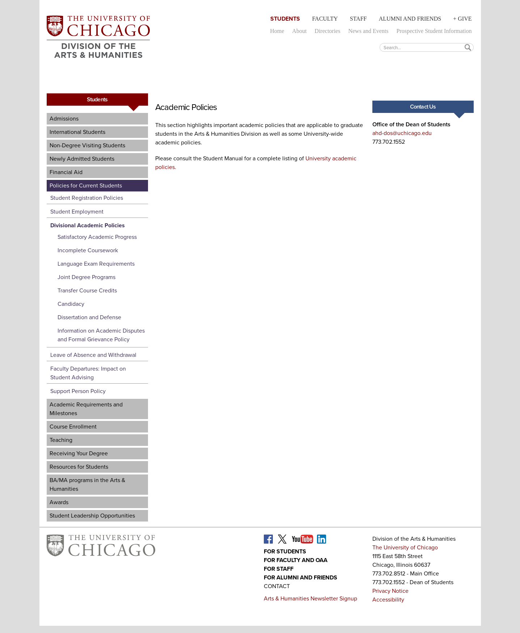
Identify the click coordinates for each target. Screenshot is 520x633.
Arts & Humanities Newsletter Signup (310, 598)
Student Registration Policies (86, 198)
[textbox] (427, 47)
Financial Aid (66, 172)
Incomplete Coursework (88, 250)
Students (285, 18)
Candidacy (71, 304)
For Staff (278, 569)
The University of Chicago (405, 547)
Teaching (61, 440)
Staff (358, 19)
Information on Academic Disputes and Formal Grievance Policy (101, 334)
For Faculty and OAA (295, 560)
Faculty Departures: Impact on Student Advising (88, 372)
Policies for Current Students (86, 185)
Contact (277, 586)
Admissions (64, 118)
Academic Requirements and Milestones (86, 408)
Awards (59, 502)
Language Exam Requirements (96, 263)
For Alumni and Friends (300, 577)
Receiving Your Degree (79, 453)
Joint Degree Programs (86, 277)
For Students (285, 551)
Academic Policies (186, 107)
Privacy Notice (390, 591)
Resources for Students (79, 467)
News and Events (368, 31)
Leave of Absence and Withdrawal (93, 355)
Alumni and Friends (410, 19)
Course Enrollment (73, 426)
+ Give (462, 19)
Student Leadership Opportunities (92, 515)
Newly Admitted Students (82, 159)
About (299, 31)
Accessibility (388, 599)
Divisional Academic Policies (87, 225)
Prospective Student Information (434, 31)
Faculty (325, 19)
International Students (77, 132)
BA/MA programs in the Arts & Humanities (87, 484)
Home (277, 31)
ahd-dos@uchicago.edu (402, 133)
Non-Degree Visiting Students (87, 145)
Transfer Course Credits (87, 290)
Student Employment (76, 211)
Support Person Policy (78, 391)
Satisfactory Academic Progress (97, 237)
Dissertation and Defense (89, 317)
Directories (327, 31)
